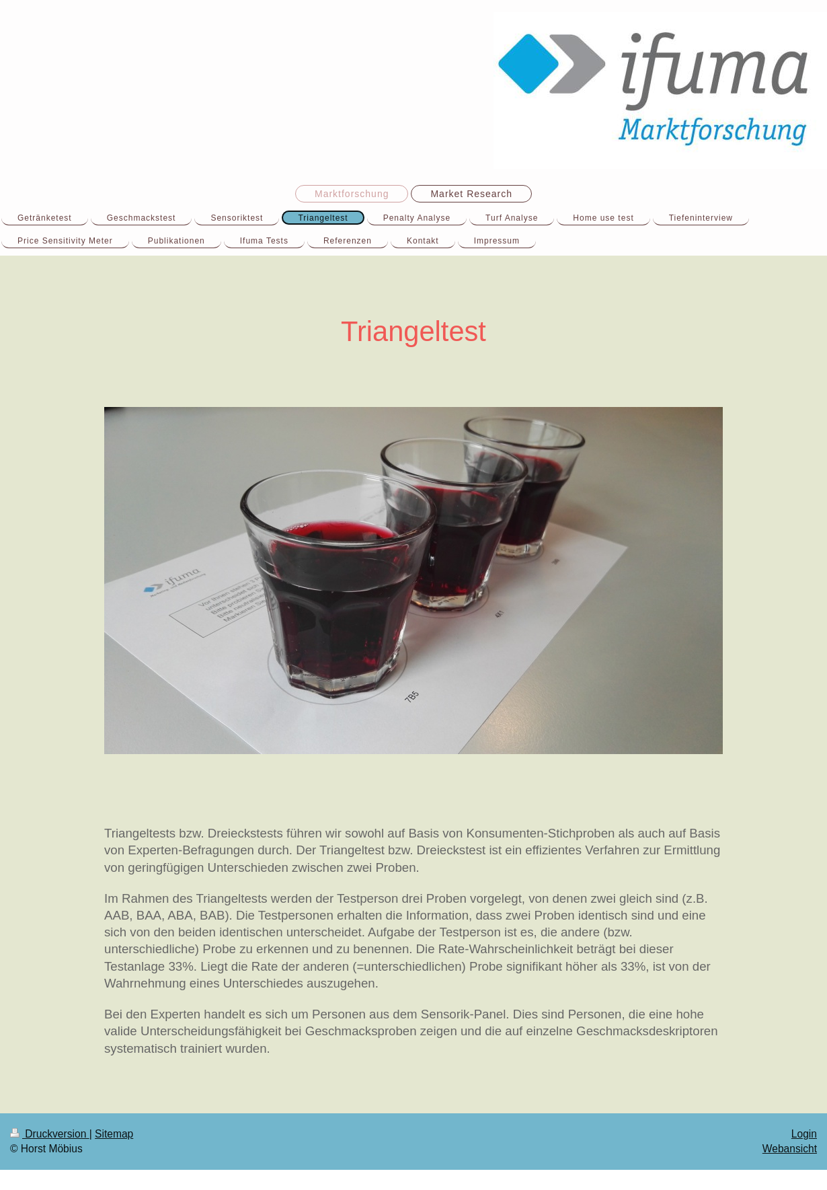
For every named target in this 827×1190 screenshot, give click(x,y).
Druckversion (49, 1134)
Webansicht (789, 1148)
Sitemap (114, 1134)
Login (804, 1134)
